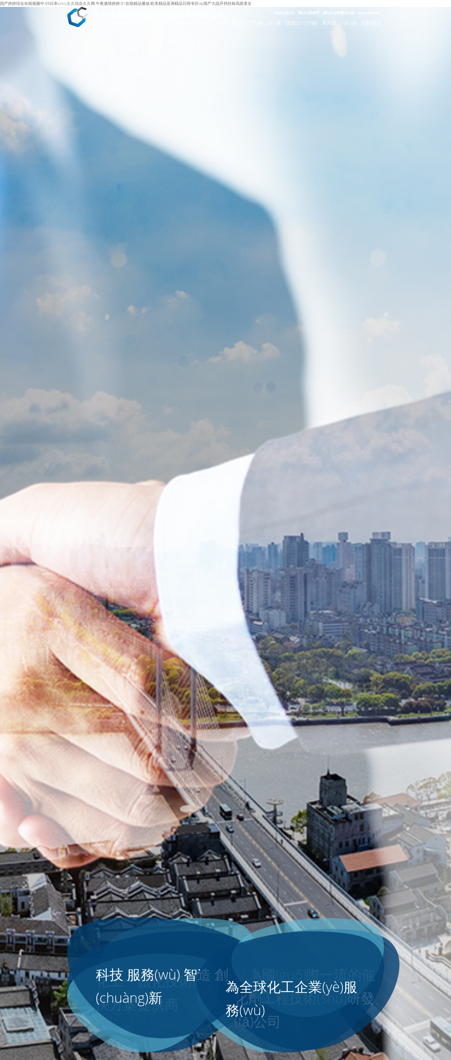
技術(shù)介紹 (301, 22)
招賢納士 (371, 22)
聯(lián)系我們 (308, 12)
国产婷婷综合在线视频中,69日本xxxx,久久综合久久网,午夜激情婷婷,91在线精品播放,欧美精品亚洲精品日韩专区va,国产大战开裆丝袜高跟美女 (126, 3)
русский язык (370, 12)
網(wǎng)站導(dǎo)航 (339, 12)
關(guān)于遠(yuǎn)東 (256, 22)
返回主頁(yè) (284, 12)
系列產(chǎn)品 (339, 22)
